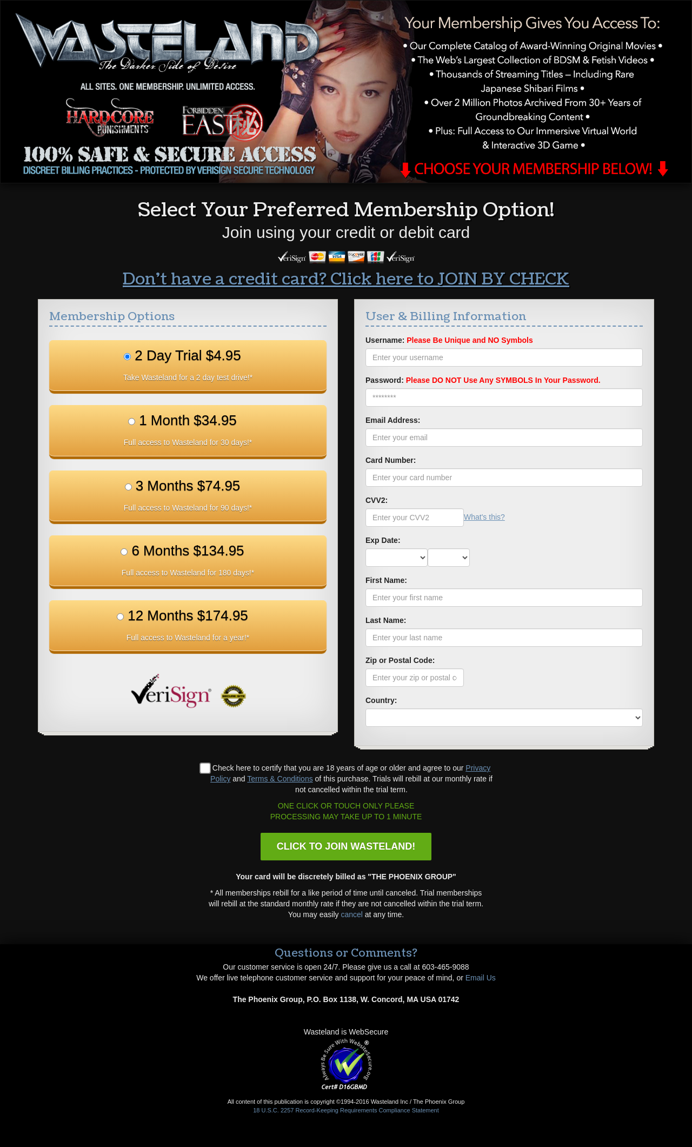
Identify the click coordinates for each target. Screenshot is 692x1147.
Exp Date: (383, 540)
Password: (483, 380)
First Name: (386, 580)
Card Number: (390, 460)
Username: (449, 340)
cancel (351, 914)
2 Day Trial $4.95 (187, 364)
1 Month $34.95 (188, 429)
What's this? (484, 517)
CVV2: (376, 500)
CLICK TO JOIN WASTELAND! (346, 846)
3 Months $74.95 (188, 495)
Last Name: (385, 620)
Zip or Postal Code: (400, 660)
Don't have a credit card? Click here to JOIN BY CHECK (346, 279)
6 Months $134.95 (188, 559)
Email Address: (392, 420)
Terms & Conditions (279, 778)
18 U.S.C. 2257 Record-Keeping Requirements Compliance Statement (346, 1110)
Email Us (480, 977)
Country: (381, 700)
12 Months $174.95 (188, 624)
